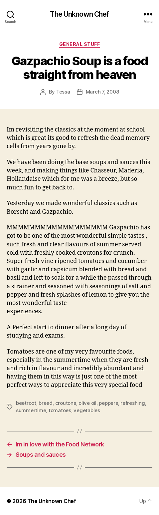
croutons (65, 403)
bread (46, 403)
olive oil (87, 403)
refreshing (132, 403)
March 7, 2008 (102, 92)
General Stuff (79, 44)
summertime (31, 410)
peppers (108, 403)
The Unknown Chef (79, 14)
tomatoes (60, 410)
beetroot (26, 403)
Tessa (63, 92)
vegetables (87, 410)
